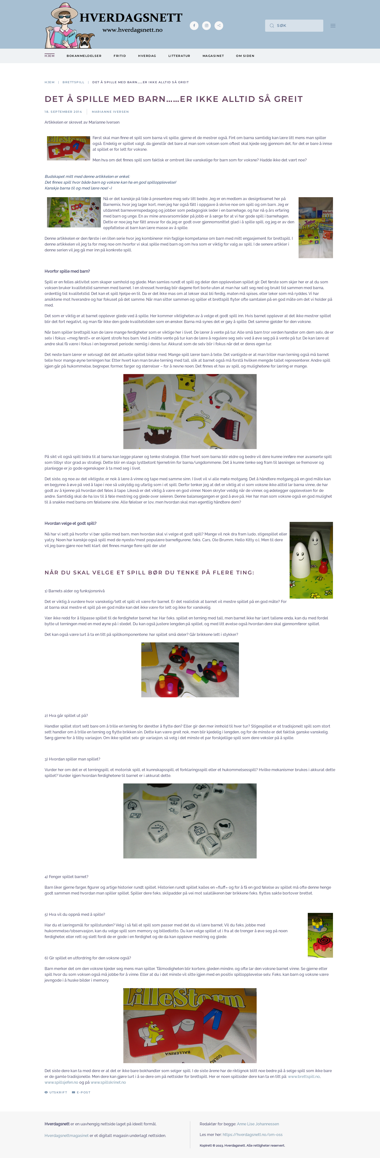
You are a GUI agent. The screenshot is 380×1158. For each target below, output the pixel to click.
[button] (333, 25)
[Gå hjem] (113, 25)
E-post (81, 1092)
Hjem (50, 56)
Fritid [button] (120, 56)
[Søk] (294, 26)
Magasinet (213, 56)
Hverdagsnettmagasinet (67, 1135)
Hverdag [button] (147, 56)
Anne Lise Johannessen (258, 1124)
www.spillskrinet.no (108, 1082)
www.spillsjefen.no (61, 1082)
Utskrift (56, 1092)
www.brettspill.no (304, 1076)
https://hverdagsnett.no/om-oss (253, 1134)
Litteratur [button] (179, 56)
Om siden (245, 56)
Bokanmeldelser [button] (84, 56)
